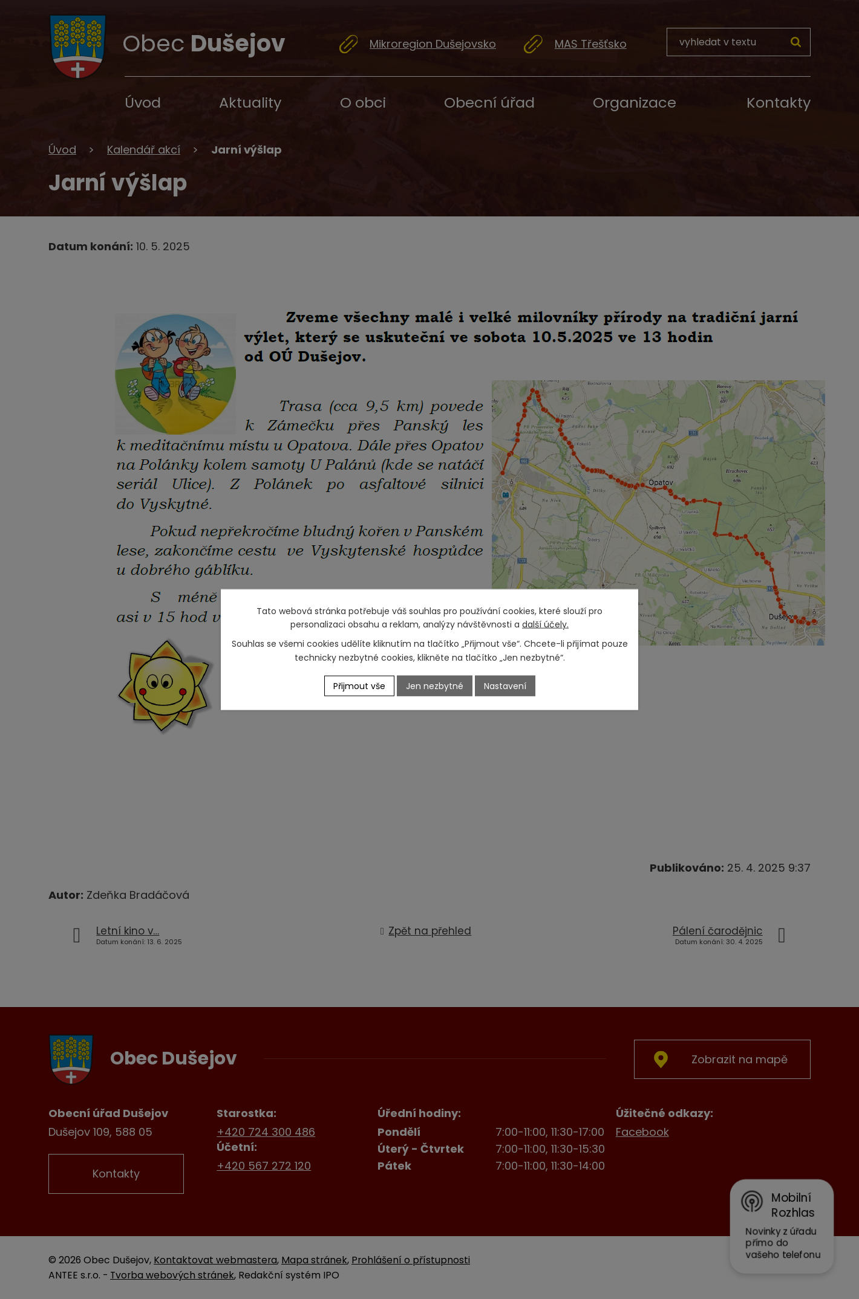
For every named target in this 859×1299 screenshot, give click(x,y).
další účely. (545, 624)
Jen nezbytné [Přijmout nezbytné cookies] (434, 685)
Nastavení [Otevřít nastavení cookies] (505, 685)
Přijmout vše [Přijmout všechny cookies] (359, 685)
